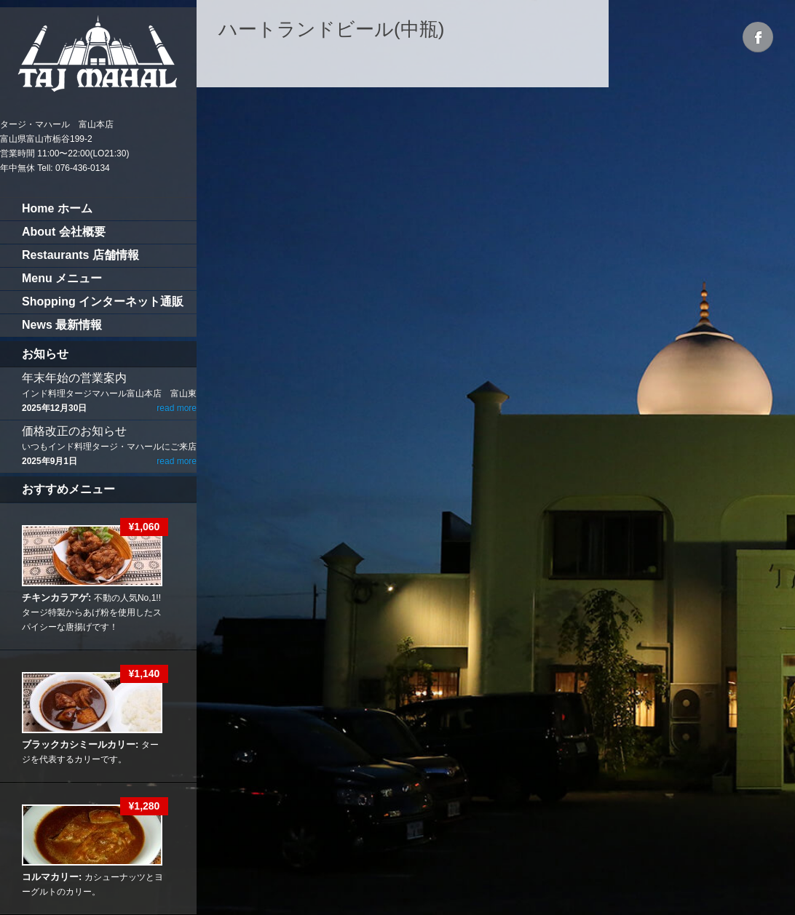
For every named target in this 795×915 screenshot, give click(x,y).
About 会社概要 (64, 231)
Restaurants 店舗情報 (80, 255)
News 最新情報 (62, 325)
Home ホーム (57, 208)
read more (177, 408)
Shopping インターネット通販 (102, 301)
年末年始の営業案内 (74, 378)
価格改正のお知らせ (74, 431)
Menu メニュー (62, 278)
